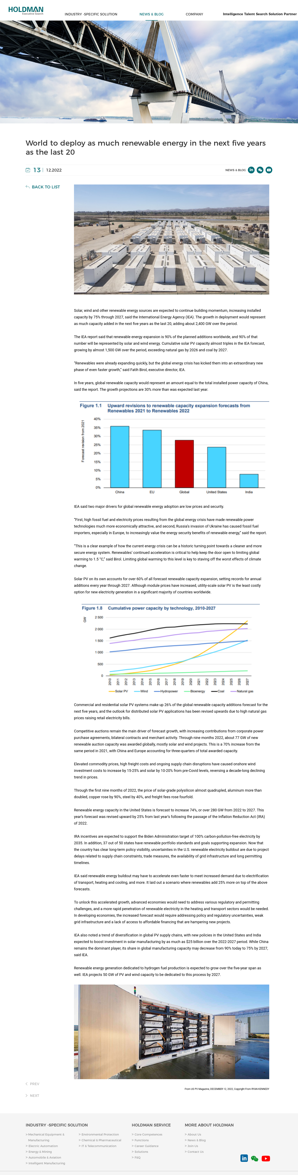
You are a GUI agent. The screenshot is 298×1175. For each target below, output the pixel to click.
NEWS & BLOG (152, 14)
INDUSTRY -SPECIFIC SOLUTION (91, 14)
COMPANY (194, 14)
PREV (32, 1084)
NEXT (32, 1096)
